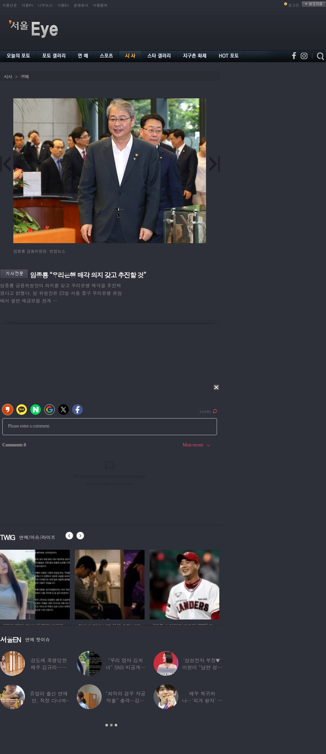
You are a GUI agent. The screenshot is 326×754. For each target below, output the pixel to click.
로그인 (293, 5)
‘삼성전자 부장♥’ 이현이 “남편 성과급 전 (202, 667)
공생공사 (81, 5)
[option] (35, 583)
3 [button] (116, 725)
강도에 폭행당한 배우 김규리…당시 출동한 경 (49, 667)
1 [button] (106, 725)
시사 (8, 76)
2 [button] (111, 725)
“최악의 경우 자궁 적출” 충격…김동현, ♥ (125, 700)
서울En (63, 5)
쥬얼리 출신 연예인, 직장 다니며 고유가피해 (49, 700)
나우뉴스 (45, 5)
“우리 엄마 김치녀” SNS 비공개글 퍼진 (126, 667)
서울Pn (27, 5)
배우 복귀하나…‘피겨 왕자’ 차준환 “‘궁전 (202, 700)
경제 (25, 76)
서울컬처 (100, 5)
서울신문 (9, 5)
